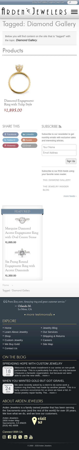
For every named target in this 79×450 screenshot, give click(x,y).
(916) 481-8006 (39, 2)
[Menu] (74, 12)
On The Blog (14, 357)
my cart (60, 2)
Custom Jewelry (14, 340)
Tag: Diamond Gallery (57, 180)
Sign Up (71, 161)
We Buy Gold (12, 344)
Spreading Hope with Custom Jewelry (32, 363)
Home (8, 328)
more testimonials (39, 314)
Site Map (48, 344)
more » (46, 375)
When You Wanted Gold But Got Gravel (33, 380)
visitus (42, 420)
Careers (47, 340)
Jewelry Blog (50, 328)
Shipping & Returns (54, 336)
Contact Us (11, 348)
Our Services (50, 332)
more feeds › (70, 196)
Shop (8, 336)
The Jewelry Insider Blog (56, 188)
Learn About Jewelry (16, 332)
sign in (52, 2)
